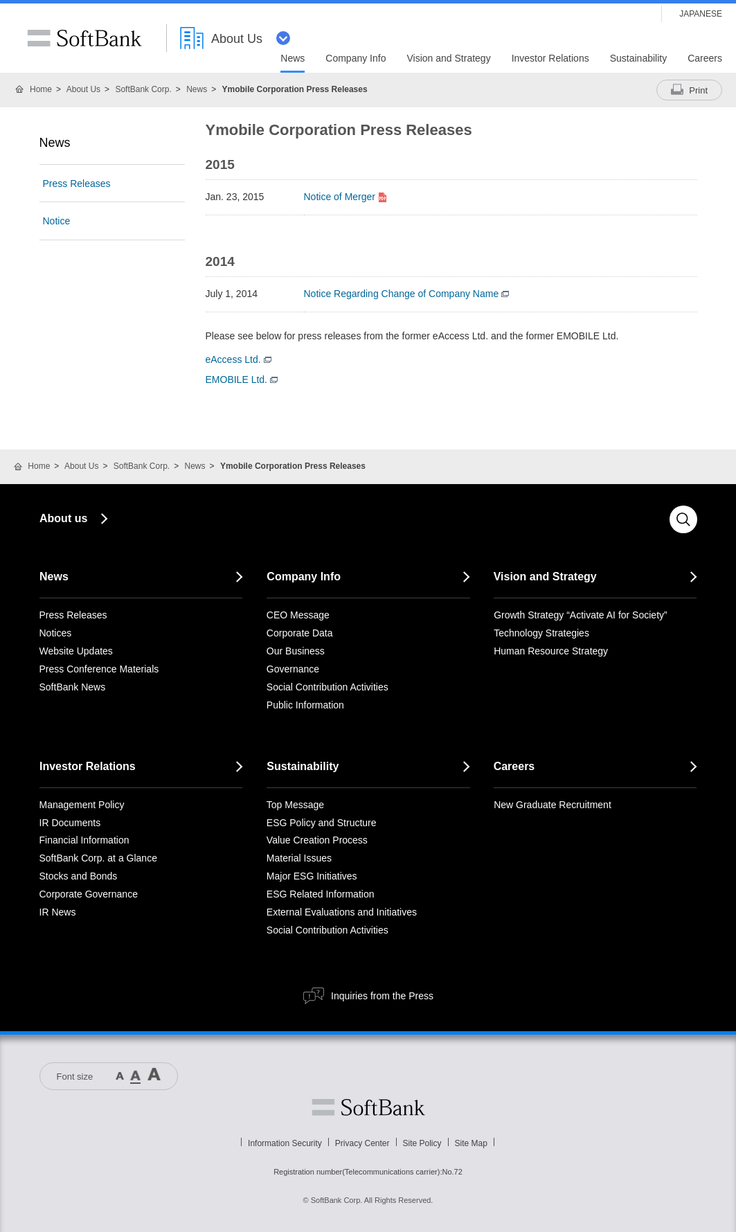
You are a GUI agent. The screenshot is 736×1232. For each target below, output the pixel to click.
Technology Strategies (541, 633)
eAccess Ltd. (238, 359)
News (196, 89)
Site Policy (422, 1143)
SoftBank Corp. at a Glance (98, 858)
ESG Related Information (321, 894)
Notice (57, 220)
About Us (83, 89)
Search (683, 519)
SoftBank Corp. (143, 89)
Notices (55, 633)
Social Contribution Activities (327, 687)
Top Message (295, 804)
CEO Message (298, 615)
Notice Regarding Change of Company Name (407, 293)
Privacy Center (362, 1143)
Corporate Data (300, 633)
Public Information (305, 705)
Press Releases (77, 183)
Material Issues (299, 858)
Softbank (368, 1107)
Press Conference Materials (99, 669)
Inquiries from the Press (382, 995)
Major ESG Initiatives (312, 876)
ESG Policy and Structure (322, 822)
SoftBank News (72, 687)
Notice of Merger (346, 196)
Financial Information (84, 840)
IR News (57, 912)
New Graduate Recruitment (552, 804)
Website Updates (76, 651)
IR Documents (70, 822)
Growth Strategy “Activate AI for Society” (580, 615)
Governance (293, 669)
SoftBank (84, 38)
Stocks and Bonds (78, 876)
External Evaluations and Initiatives (342, 912)
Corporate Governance (88, 894)
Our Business (296, 651)
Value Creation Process (317, 840)
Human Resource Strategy (551, 651)
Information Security (285, 1143)
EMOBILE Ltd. (242, 379)
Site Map (471, 1143)
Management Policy (82, 804)
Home (41, 89)
